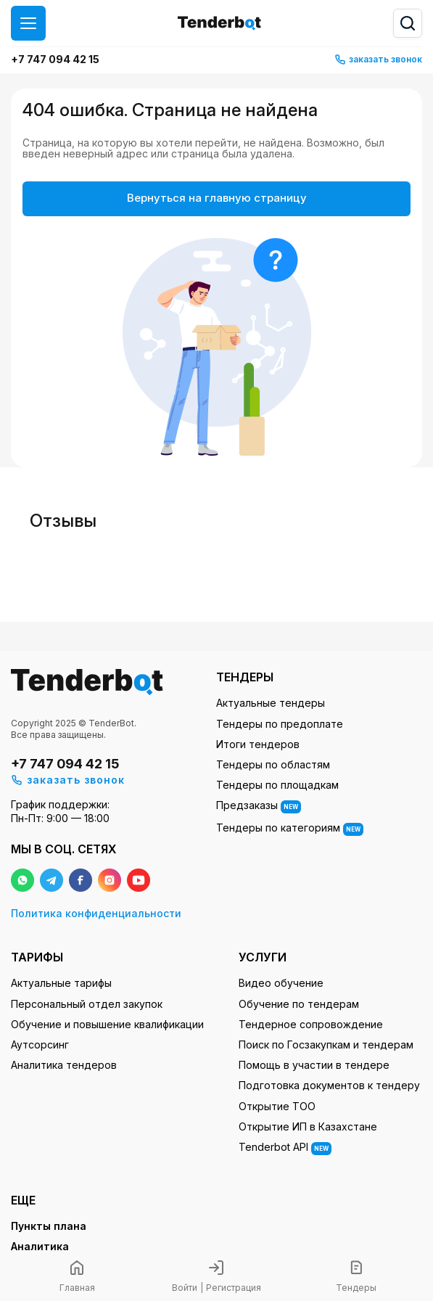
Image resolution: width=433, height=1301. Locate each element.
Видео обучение (281, 983)
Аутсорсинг (40, 1044)
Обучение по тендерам (299, 1004)
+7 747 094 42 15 (55, 59)
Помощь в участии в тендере (314, 1065)
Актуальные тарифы (61, 983)
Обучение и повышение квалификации (107, 1024)
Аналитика (40, 1246)
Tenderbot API (285, 1148)
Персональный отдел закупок (86, 1004)
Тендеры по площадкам (277, 785)
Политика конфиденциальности (96, 913)
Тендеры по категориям (289, 828)
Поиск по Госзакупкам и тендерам (326, 1044)
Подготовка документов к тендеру (329, 1085)
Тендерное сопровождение (311, 1024)
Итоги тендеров (258, 744)
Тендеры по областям (273, 764)
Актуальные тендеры (270, 703)
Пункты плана (48, 1226)
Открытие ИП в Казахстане (308, 1126)
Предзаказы (258, 806)
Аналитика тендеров (64, 1065)
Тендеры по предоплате (279, 724)
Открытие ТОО (277, 1106)
